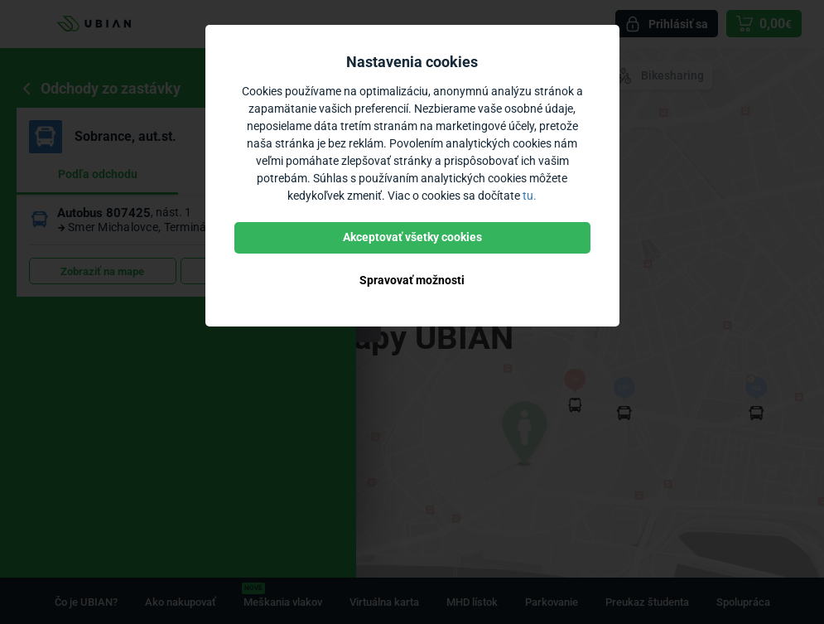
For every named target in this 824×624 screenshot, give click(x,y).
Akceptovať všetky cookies (412, 237)
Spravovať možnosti (412, 280)
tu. (530, 195)
